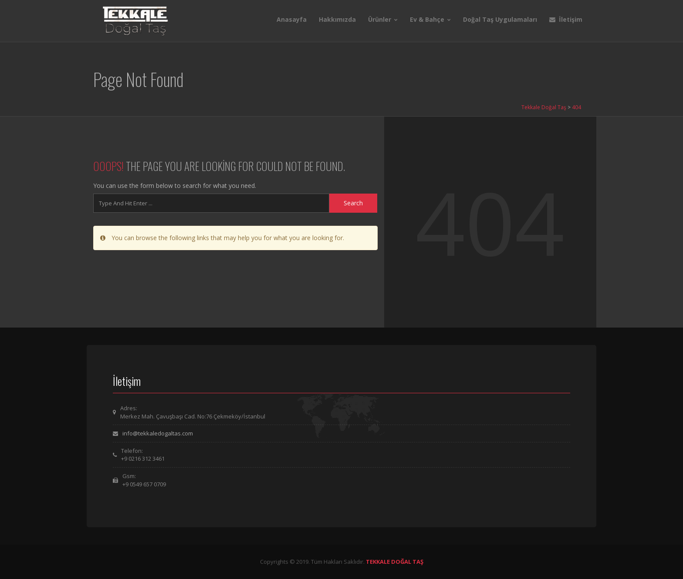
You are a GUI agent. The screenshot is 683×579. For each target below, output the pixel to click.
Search (353, 203)
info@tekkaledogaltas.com (157, 433)
